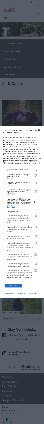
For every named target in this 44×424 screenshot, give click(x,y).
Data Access (21, 293)
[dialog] (22, 212)
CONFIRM (13, 285)
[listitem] (22, 170)
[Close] (40, 131)
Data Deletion (9, 293)
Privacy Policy (34, 293)
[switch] (35, 175)
